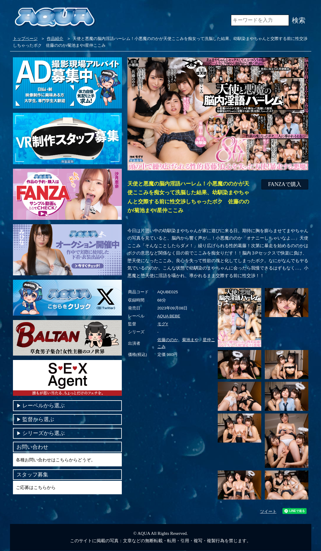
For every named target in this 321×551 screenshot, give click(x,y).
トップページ (25, 38)
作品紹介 (55, 38)
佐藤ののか (167, 340)
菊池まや (190, 340)
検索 (298, 20)
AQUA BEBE (168, 316)
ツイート (268, 511)
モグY (162, 324)
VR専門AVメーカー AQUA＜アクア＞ (54, 17)
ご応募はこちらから (36, 487)
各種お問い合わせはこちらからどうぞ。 (55, 459)
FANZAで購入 (284, 184)
